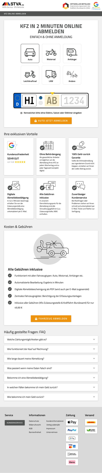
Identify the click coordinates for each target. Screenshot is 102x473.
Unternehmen (52, 432)
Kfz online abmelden (15, 13)
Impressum (50, 428)
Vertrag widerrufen (53, 424)
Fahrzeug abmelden (53, 318)
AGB (30, 428)
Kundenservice (15, 422)
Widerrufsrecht (35, 424)
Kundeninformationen (55, 421)
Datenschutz (34, 421)
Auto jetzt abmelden (53, 120)
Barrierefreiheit (35, 432)
